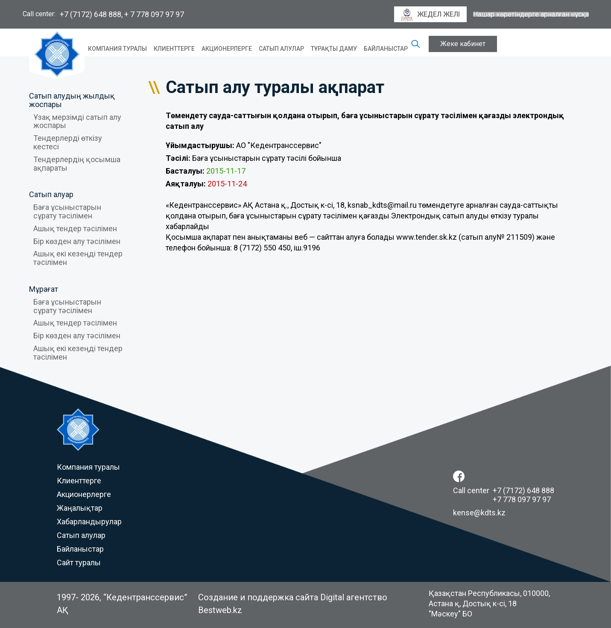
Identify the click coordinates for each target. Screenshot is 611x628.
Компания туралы (117, 48)
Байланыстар (386, 48)
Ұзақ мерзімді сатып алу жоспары (77, 121)
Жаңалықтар (79, 507)
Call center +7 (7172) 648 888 (503, 490)
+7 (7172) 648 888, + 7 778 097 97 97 (122, 14)
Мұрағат (43, 289)
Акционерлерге (227, 48)
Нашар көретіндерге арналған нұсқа (531, 14)
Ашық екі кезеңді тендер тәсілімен (78, 258)
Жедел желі (430, 14)
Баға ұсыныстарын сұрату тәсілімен (67, 211)
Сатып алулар (281, 48)
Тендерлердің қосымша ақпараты (76, 163)
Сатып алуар (51, 194)
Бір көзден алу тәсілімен (76, 241)
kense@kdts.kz (479, 512)
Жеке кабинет (462, 44)
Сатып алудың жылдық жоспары (72, 100)
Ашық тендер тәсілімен (75, 228)
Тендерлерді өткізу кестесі (67, 142)
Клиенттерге (174, 48)
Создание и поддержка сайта (258, 597)
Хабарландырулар (89, 521)
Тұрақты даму (334, 48)
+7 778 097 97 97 (522, 499)
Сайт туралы (79, 562)
